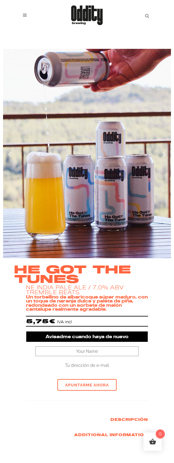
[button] (10, 154)
